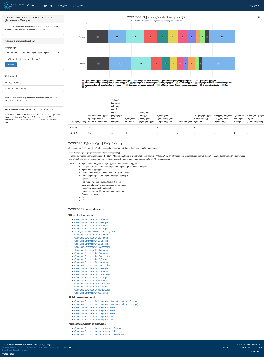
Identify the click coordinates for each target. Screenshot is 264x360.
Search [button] (32, 5)
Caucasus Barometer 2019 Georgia (91, 228)
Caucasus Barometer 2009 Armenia (91, 280)
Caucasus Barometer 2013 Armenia (91, 250)
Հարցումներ (46, 5)
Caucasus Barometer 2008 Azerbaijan (92, 290)
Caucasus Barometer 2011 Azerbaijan (92, 265)
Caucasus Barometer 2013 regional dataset (95, 307)
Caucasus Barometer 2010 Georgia (91, 277)
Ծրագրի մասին (78, 5)
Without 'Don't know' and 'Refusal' (22, 59)
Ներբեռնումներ (13, 82)
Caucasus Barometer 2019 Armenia (91, 225)
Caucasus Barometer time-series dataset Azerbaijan (99, 334)
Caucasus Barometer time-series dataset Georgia (97, 328)
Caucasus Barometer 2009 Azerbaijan (92, 283)
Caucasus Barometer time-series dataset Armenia (98, 331)
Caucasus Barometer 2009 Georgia (91, 286)
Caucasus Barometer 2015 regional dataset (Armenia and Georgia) (106, 304)
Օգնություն (62, 5)
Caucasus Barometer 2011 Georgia (91, 268)
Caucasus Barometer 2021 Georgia (91, 222)
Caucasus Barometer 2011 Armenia (91, 262)
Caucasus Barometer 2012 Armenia (91, 253)
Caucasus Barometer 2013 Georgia (91, 244)
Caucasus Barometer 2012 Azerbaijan (92, 256)
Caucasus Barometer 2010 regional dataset (95, 316)
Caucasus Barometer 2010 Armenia (91, 271)
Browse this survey (15, 88)
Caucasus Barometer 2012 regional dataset (95, 310)
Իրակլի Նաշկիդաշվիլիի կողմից (15, 350)
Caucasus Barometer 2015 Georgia (91, 241)
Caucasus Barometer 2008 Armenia (91, 293)
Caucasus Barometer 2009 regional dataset (95, 319)
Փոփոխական (11, 48)
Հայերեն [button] (254, 5)
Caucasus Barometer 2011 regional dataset (95, 313)
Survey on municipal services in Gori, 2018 (94, 231)
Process (11, 64)
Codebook (11, 76)
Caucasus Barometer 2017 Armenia (91, 234)
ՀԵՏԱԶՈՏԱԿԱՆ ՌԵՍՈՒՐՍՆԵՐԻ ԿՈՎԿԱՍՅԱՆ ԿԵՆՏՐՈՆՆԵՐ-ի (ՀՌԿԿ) (34, 347)
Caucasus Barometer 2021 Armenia (91, 219)
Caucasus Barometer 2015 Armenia (91, 238)
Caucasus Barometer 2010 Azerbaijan (92, 274)
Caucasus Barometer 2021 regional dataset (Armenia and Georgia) (106, 301)
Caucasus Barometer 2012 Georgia (91, 259)
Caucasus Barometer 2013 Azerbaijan (92, 247)
